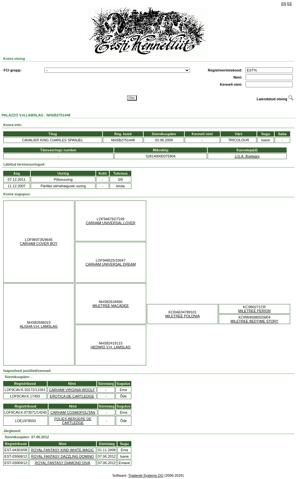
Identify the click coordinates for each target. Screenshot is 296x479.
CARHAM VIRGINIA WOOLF (72, 390)
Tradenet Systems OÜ (145, 475)
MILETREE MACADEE (111, 306)
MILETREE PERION (254, 311)
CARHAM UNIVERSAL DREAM (110, 264)
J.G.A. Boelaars (247, 156)
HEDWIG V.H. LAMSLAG (111, 347)
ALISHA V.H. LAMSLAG (39, 326)
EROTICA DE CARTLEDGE (72, 396)
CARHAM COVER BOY (39, 243)
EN (283, 3)
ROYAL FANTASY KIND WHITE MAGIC (62, 450)
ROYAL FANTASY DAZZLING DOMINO (62, 456)
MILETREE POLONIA (182, 316)
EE (289, 3)
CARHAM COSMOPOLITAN (72, 412)
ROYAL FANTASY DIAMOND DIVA (62, 463)
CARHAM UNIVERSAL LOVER (110, 223)
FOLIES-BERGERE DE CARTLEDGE (73, 421)
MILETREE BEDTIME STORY (255, 321)
